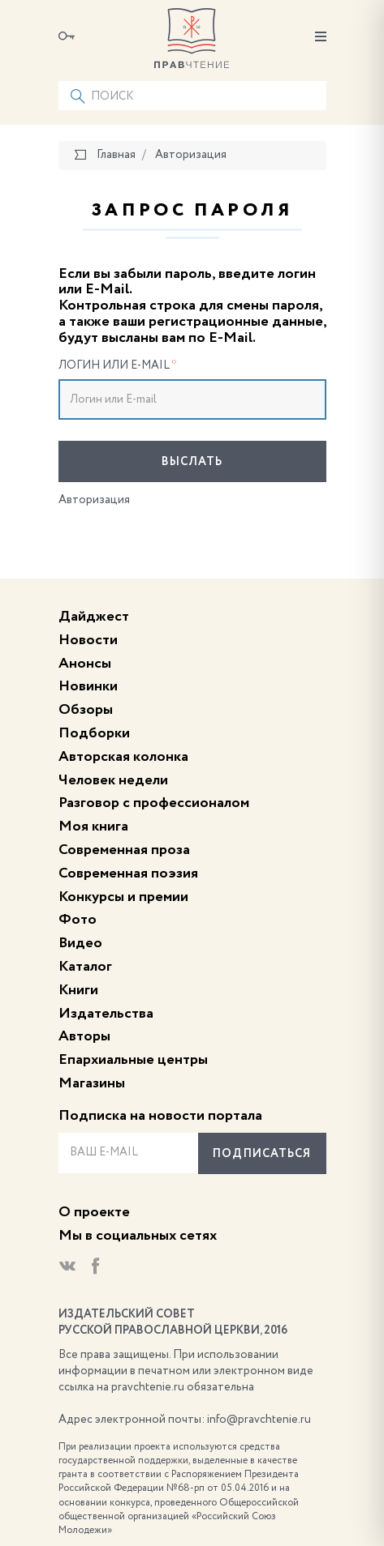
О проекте (94, 1212)
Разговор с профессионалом (153, 803)
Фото (77, 919)
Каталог (85, 966)
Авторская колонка (123, 757)
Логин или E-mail (117, 365)
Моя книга (93, 826)
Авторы (84, 1036)
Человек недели (113, 780)
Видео (80, 943)
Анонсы (84, 663)
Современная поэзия (128, 873)
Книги (78, 990)
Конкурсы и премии (123, 897)
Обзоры (85, 710)
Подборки (94, 733)
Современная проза (124, 850)
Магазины (91, 1083)
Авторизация (94, 500)
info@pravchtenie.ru (259, 1419)
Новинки (88, 686)
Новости (88, 640)
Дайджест (93, 616)
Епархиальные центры (133, 1060)
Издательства (105, 1013)
